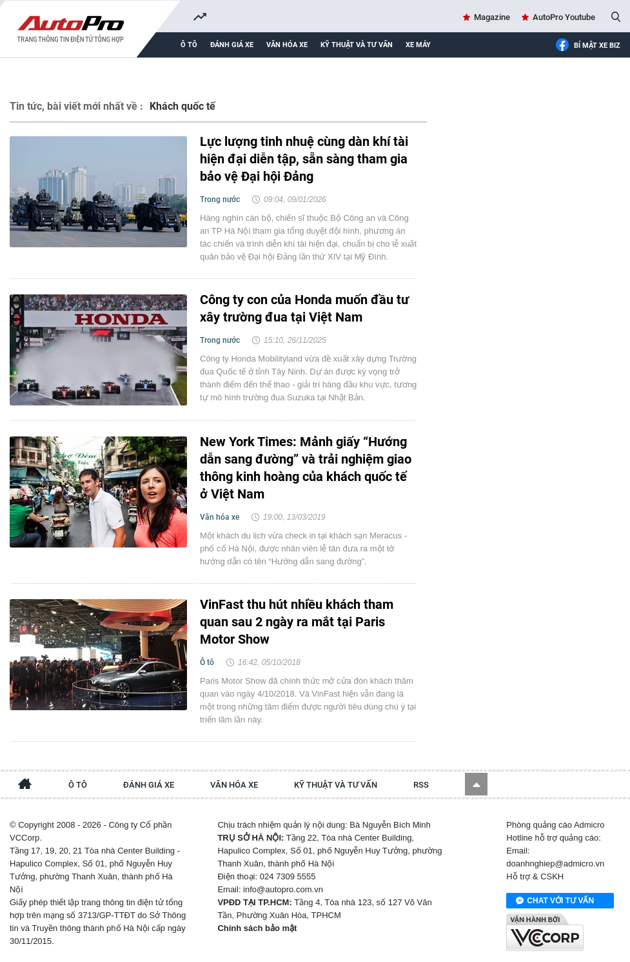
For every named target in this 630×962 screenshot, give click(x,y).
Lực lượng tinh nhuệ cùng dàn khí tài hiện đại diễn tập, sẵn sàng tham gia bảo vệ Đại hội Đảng (304, 159)
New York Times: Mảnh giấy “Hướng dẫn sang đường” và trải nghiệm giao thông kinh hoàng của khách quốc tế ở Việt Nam (305, 468)
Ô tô (189, 45)
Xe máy (418, 45)
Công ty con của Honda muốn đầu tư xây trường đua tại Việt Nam (304, 308)
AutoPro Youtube (564, 17)
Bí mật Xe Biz (587, 46)
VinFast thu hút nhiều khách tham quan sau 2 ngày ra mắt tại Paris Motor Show (296, 622)
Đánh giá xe (231, 45)
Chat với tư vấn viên (555, 901)
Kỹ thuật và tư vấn (356, 45)
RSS (421, 785)
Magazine (492, 17)
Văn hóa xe (287, 45)
